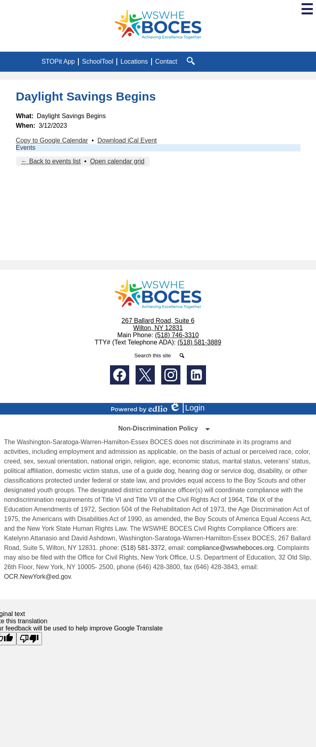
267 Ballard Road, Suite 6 (158, 320)
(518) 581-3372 (142, 547)
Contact (166, 61)
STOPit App (58, 61)
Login (187, 408)
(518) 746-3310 (176, 335)
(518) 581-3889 (199, 342)
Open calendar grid (117, 161)
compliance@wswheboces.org (230, 547)
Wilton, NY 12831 (158, 327)
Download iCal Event (127, 140)
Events (26, 147)
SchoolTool (97, 61)
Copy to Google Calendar (52, 140)
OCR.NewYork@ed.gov (37, 576)
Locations (134, 61)
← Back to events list (50, 161)
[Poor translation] (29, 638)
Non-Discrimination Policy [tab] (158, 428)
